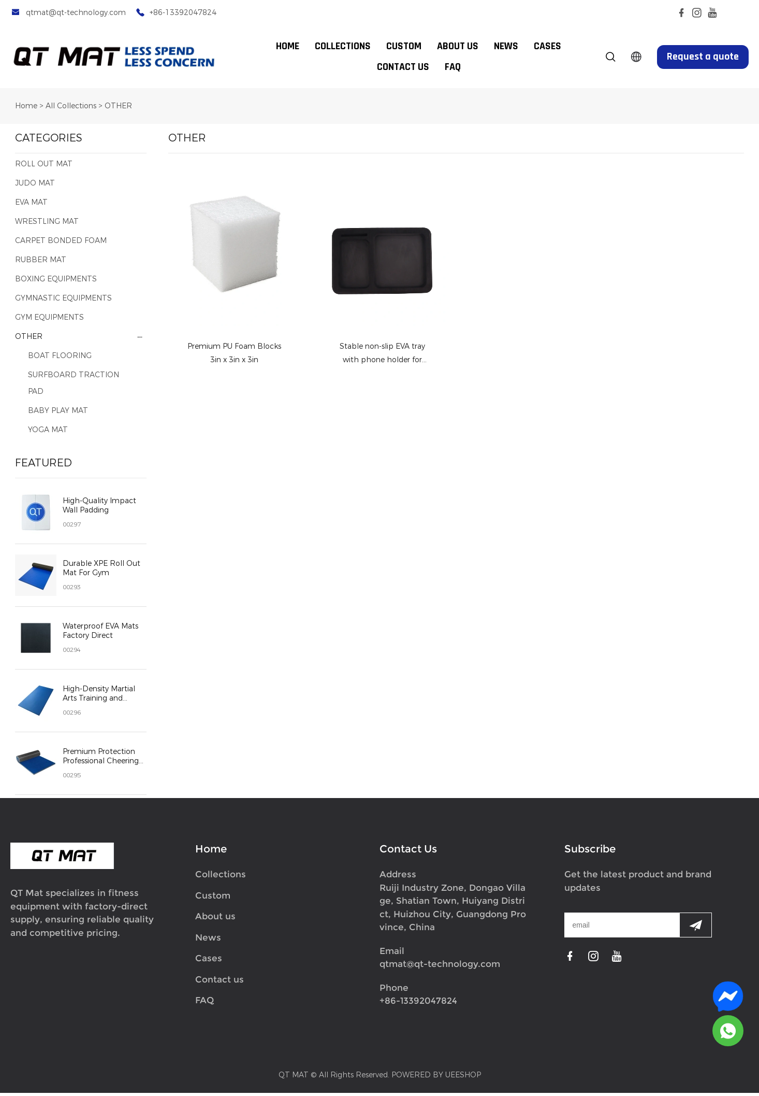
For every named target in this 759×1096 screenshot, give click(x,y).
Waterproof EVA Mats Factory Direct (100, 634)
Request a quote (703, 57)
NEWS (506, 46)
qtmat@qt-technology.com (76, 13)
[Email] (621, 928)
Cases (208, 961)
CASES (547, 46)
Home (26, 109)
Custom (212, 898)
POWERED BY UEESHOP (436, 1078)
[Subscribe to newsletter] (695, 928)
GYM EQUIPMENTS (49, 320)
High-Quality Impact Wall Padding (99, 509)
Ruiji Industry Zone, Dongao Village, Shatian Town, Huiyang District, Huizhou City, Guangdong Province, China (453, 911)
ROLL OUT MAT (43, 167)
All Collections (71, 109)
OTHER (118, 109)
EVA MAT (31, 205)
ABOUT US (457, 46)
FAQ (453, 67)
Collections (220, 877)
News (208, 940)
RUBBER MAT (40, 263)
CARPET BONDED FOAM (61, 244)
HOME (287, 46)
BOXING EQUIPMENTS (56, 282)
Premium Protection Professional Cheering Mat (101, 759)
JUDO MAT (35, 186)
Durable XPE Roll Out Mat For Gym (101, 571)
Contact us (219, 982)
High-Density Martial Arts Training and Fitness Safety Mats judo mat (99, 697)
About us (215, 919)
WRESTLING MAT (47, 225)
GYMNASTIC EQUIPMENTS (63, 301)
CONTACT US (403, 67)
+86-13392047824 (183, 13)
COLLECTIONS (343, 46)
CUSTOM (403, 46)
